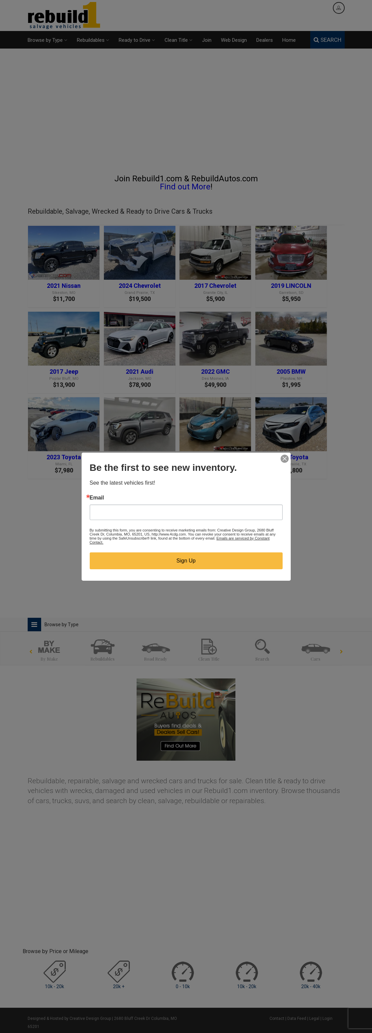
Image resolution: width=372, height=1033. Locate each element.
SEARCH (327, 39)
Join (206, 40)
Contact (276, 1018)
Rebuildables (93, 40)
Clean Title (179, 40)
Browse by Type (47, 40)
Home (289, 40)
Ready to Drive (137, 40)
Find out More (185, 186)
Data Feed (296, 1018)
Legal (314, 1018)
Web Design (234, 40)
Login (327, 1018)
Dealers (264, 40)
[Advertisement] (186, 114)
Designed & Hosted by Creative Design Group (69, 1018)
